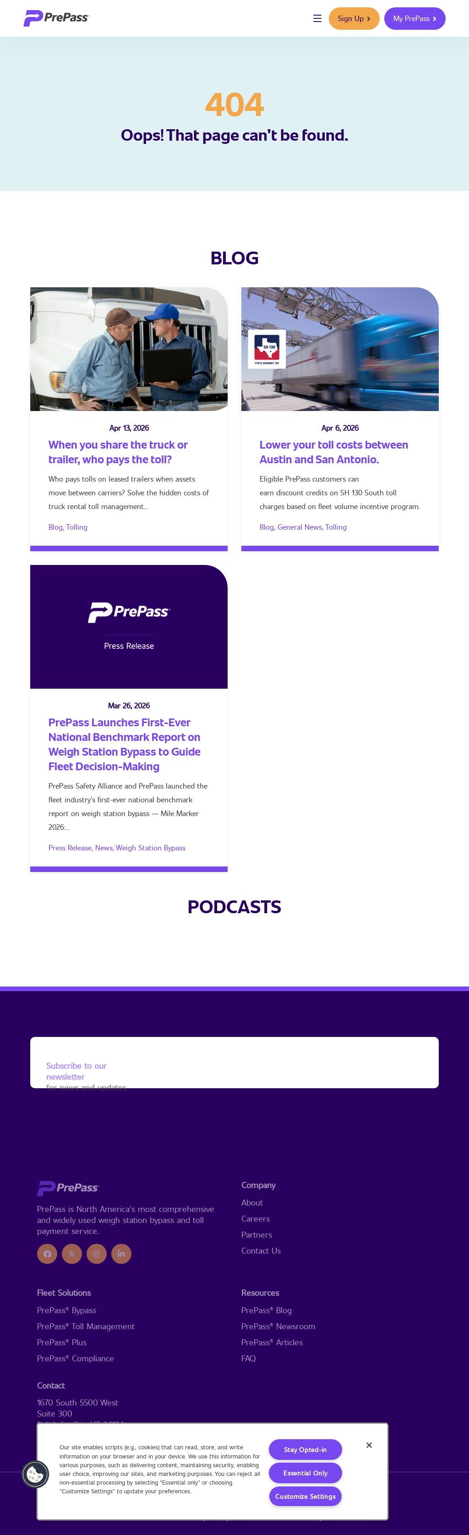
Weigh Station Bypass (150, 847)
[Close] (369, 1445)
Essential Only (305, 1473)
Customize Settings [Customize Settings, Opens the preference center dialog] (305, 1496)
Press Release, (72, 847)
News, (105, 847)
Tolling (76, 527)
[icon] (47, 1302)
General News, (301, 527)
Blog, (57, 527)
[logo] (56, 18)
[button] (35, 1474)
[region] (212, 1471)
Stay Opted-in (305, 1449)
